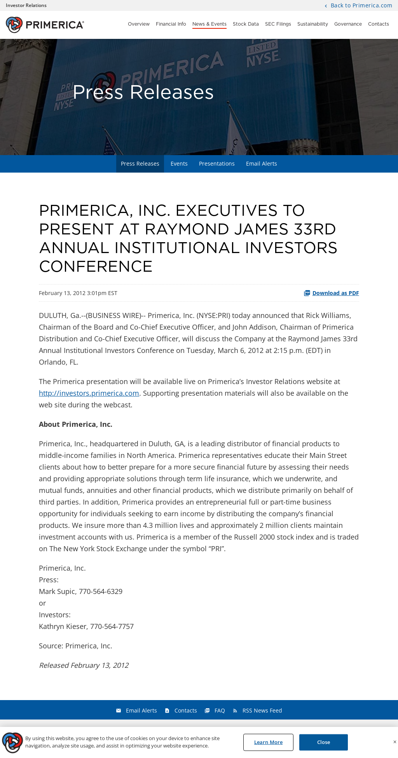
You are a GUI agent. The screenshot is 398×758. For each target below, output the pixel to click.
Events (179, 163)
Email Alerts (261, 163)
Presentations (217, 163)
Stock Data (246, 24)
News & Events (209, 24)
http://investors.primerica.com (89, 393)
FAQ (220, 710)
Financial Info (171, 24)
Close (323, 744)
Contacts (378, 24)
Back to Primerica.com (360, 6)
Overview (139, 24)
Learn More (268, 744)
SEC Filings (278, 24)
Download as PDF (331, 293)
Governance (348, 24)
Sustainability (312, 24)
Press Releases (140, 163)
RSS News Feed (262, 710)
